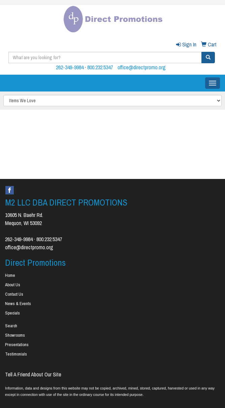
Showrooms (15, 335)
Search (11, 326)
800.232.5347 (100, 67)
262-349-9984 (70, 67)
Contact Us (14, 294)
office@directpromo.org (142, 67)
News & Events (18, 303)
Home (10, 275)
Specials (12, 313)
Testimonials (16, 354)
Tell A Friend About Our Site (33, 374)
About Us (12, 285)
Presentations (17, 344)
